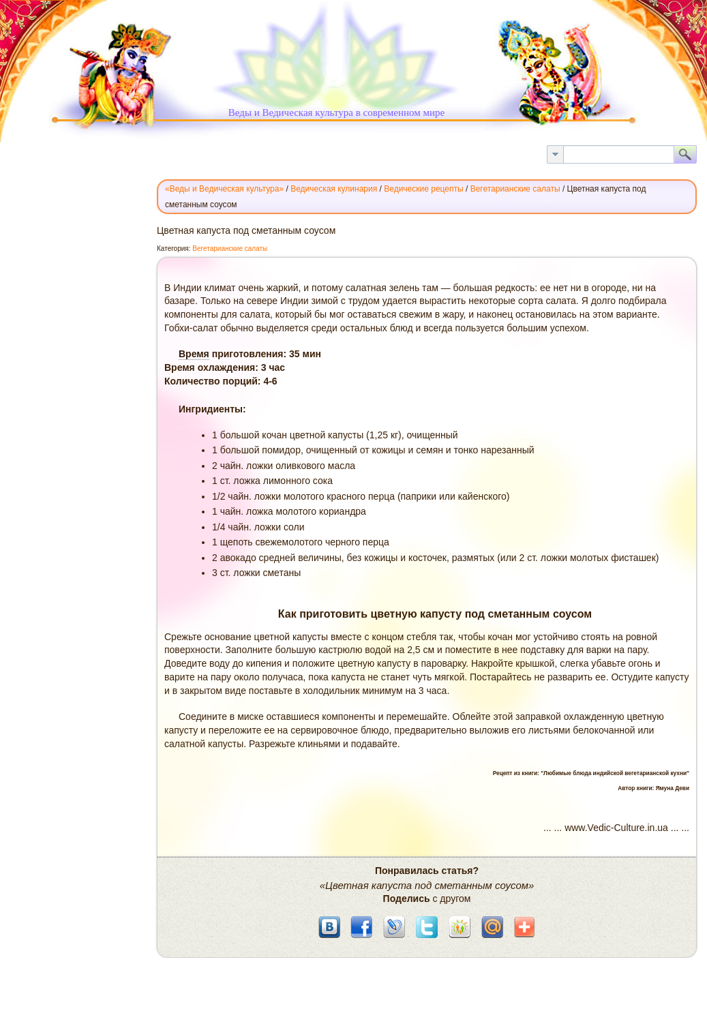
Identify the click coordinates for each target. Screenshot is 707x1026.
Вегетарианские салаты (229, 248)
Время (194, 353)
